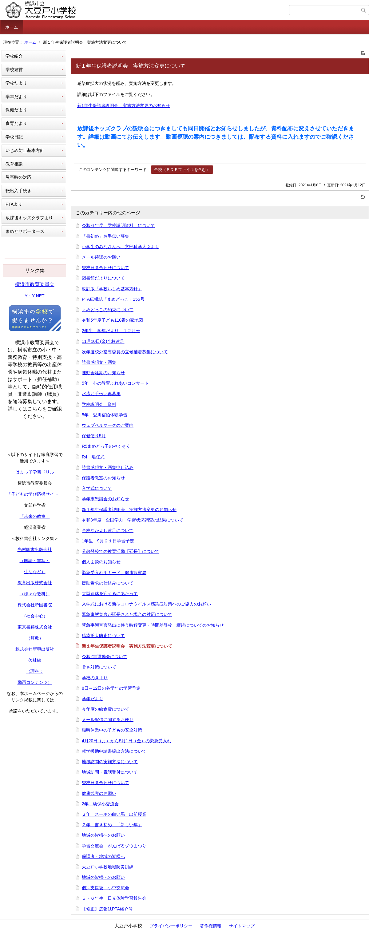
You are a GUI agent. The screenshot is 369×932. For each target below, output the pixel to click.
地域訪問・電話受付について (110, 772)
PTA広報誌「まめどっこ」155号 (113, 299)
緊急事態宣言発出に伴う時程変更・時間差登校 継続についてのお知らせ (153, 625)
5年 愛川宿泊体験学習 (104, 414)
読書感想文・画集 (99, 362)
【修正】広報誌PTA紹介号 (107, 908)
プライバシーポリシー (170, 925)
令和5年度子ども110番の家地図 (112, 320)
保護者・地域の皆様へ (103, 856)
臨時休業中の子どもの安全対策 (112, 730)
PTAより (14, 204)
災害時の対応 (18, 177)
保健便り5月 (94, 435)
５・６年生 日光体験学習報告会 (114, 898)
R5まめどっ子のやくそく (106, 446)
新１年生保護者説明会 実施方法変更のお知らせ (129, 509)
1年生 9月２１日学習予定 (108, 540)
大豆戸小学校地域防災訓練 (107, 866)
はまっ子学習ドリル (34, 472)
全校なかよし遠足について (107, 530)
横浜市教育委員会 (34, 284)
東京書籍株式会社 (35, 627)
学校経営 (14, 69)
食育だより (16, 123)
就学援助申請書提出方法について (114, 751)
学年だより (16, 96)
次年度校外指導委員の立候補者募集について (125, 351)
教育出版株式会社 (35, 582)
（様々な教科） (35, 593)
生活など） (35, 571)
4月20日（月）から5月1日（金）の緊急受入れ (126, 740)
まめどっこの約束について (107, 309)
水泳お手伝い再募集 (101, 393)
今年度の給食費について (105, 709)
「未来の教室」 (35, 516)
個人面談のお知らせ (101, 561)
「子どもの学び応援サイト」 (35, 494)
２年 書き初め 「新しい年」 (112, 824)
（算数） (34, 638)
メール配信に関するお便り (107, 719)
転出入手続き (18, 190)
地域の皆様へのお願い (103, 835)
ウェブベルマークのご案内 (107, 425)
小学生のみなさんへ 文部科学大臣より (120, 246)
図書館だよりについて (103, 278)
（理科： (34, 671)
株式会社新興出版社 (34, 649)
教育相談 (14, 163)
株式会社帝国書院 (35, 604)
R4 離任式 (93, 456)
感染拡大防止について (103, 635)
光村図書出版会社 (35, 549)
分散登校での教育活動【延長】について (120, 551)
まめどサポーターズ (25, 231)
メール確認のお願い (101, 257)
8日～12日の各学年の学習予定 (111, 688)
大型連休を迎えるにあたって (110, 593)
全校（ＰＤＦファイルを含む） (182, 169)
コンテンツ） (39, 682)
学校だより (16, 83)
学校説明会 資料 (99, 404)
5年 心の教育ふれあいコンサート (115, 383)
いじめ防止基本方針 (25, 150)
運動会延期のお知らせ (103, 372)
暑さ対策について (99, 666)
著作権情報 (210, 925)
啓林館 (34, 660)
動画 (22, 682)
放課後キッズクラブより (29, 217)
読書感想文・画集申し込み (107, 467)
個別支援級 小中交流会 (105, 887)
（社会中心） (35, 615)
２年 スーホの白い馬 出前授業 (114, 814)
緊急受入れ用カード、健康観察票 (114, 572)
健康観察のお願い (99, 793)
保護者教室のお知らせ (103, 477)
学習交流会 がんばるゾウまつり (114, 845)
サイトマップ (242, 925)
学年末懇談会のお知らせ (105, 498)
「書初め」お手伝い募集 (105, 236)
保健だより (16, 109)
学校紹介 (14, 56)
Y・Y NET (34, 295)
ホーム (11, 27)
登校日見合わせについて (105, 267)
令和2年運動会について (104, 656)
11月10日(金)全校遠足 (103, 341)
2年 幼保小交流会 (100, 803)
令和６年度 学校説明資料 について (118, 225)
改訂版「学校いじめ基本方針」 (112, 288)
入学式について (97, 488)
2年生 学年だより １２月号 (111, 330)
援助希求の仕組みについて (107, 583)
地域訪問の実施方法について (110, 761)
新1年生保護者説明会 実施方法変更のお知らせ (123, 105)
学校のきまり (95, 677)
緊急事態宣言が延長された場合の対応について (127, 614)
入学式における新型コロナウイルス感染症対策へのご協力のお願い (146, 603)
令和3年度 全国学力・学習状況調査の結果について (132, 520)
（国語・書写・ (35, 560)
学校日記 (14, 136)
